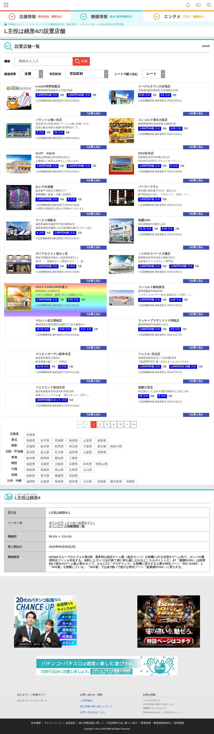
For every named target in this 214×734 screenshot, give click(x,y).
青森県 (30, 440)
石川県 (59, 452)
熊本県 (73, 481)
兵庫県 (73, 464)
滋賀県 (30, 464)
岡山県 (59, 469)
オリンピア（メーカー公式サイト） (72, 523)
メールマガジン (151, 700)
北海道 (30, 434)
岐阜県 (30, 458)
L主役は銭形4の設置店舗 (111, 24)
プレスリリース (53, 722)
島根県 (45, 469)
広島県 (73, 469)
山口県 (87, 469)
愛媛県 (59, 475)
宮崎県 (101, 481)
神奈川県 (116, 446)
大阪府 (59, 464)
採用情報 (179, 722)
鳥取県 (30, 469)
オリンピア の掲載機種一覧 (67, 526)
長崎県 (59, 481)
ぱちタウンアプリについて (32, 700)
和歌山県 (102, 464)
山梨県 (87, 452)
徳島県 (30, 475)
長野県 (101, 452)
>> (133, 424)
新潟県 (30, 452)
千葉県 (87, 446)
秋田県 (73, 440)
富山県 (45, 452)
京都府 (45, 464)
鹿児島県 (116, 481)
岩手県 (45, 440)
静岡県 (45, 458)
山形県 (87, 440)
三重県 (73, 458)
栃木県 (45, 446)
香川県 (45, 475)
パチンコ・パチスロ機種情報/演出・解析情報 (52, 24)
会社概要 (36, 722)
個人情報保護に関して (91, 722)
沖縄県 (130, 481)
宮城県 (59, 440)
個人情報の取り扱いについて (96, 706)
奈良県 (87, 464)
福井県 (73, 452)
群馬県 (59, 446)
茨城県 (30, 446)
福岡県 (30, 481)
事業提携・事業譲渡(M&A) (156, 722)
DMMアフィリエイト (155, 708)
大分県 (87, 481)
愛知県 (59, 458)
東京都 (101, 446)
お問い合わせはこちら (92, 712)
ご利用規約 (86, 700)
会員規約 (70, 722)
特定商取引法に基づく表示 (122, 722)
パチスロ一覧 (87, 24)
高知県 (73, 475)
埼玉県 (73, 446)
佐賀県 (45, 481)
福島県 (101, 440)
